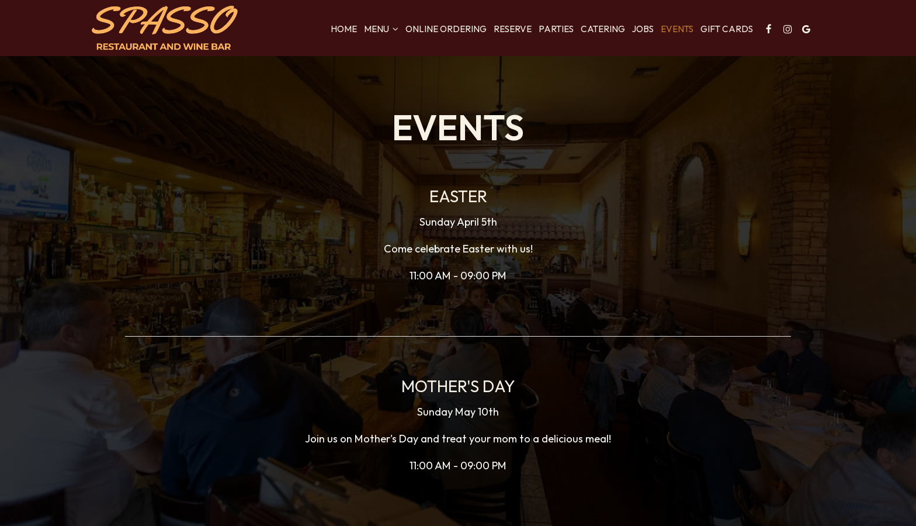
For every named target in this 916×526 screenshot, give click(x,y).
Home (344, 28)
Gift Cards (726, 28)
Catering (603, 28)
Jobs (643, 28)
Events (677, 28)
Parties (556, 28)
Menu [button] (381, 28)
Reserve (513, 28)
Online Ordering (446, 28)
